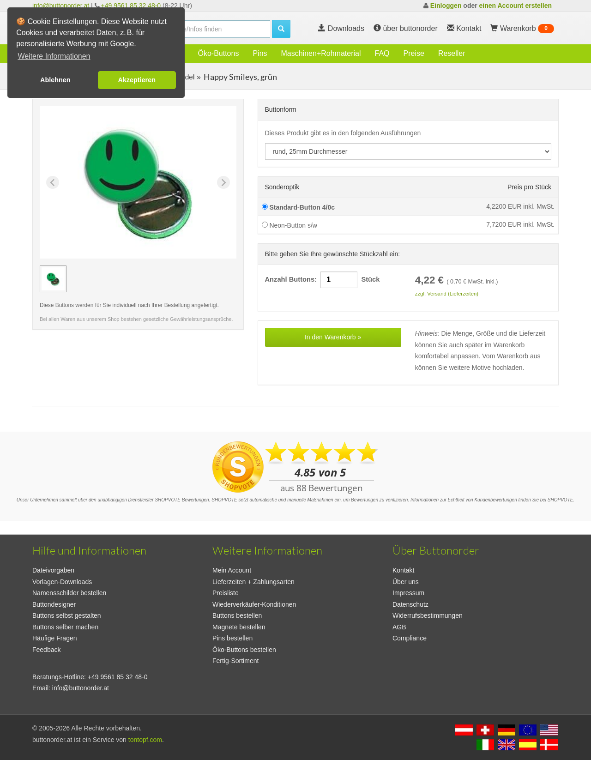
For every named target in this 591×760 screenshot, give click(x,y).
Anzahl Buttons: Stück (322, 279)
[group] (53, 278)
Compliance (409, 638)
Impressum (408, 593)
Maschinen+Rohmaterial (321, 53)
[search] (212, 29)
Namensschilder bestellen (69, 593)
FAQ (382, 53)
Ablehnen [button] (55, 80)
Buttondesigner (54, 604)
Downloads (341, 28)
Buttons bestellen (237, 615)
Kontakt (403, 570)
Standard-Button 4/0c (298, 207)
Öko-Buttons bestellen (244, 649)
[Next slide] (223, 182)
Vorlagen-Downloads (62, 581)
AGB (399, 627)
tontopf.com (145, 739)
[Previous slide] (52, 182)
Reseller (451, 53)
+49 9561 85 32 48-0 (131, 5)
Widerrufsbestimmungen (427, 615)
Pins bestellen (232, 638)
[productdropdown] (408, 151)
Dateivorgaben (53, 570)
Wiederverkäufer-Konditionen (254, 604)
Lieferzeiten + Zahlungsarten (253, 581)
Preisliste (225, 593)
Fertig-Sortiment (235, 660)
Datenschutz (410, 604)
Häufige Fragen (54, 638)
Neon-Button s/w (289, 225)
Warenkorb (522, 28)
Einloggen (446, 5)
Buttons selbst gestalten (66, 615)
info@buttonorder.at (60, 5)
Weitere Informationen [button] (54, 56)
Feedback (46, 649)
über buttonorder (406, 28)
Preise (414, 53)
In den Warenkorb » (333, 337)
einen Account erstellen (515, 5)
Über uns (405, 581)
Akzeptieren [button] (137, 80)
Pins (260, 53)
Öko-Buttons (218, 53)
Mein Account (231, 570)
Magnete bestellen (238, 627)
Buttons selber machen (65, 627)
